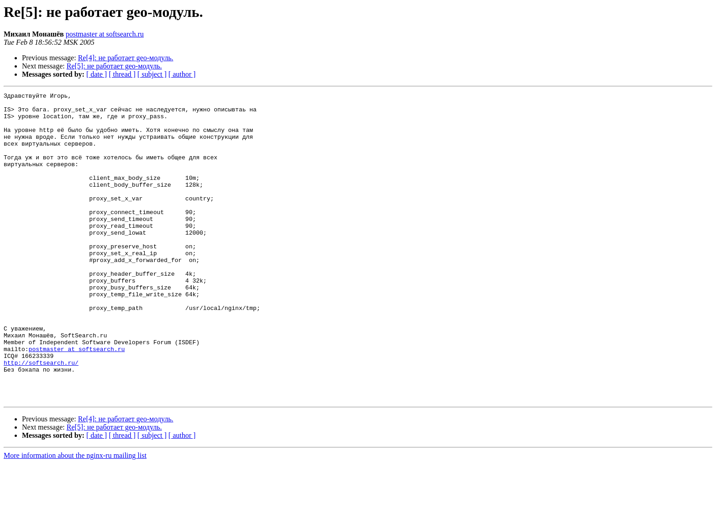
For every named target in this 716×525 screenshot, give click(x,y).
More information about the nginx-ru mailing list (75, 517)
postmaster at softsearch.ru (105, 34)
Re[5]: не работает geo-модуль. (114, 66)
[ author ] (182, 74)
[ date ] (96, 74)
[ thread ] (122, 74)
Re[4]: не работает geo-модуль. (126, 58)
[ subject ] (152, 74)
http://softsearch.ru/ (41, 417)
